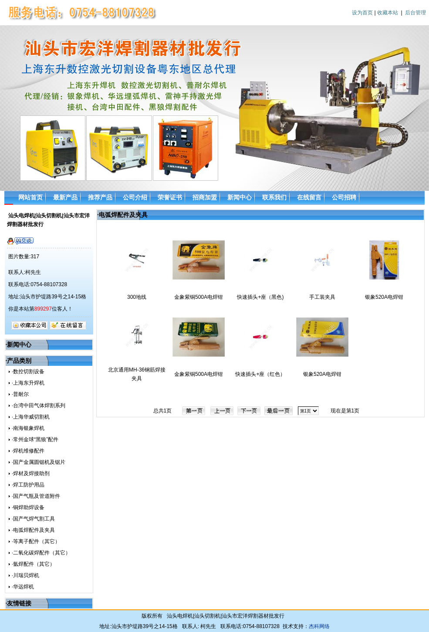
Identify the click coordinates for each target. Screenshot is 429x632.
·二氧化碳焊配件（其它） (41, 553)
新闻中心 (239, 197)
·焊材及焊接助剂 (31, 473)
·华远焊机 (23, 587)
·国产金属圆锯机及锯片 (38, 462)
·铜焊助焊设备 (28, 507)
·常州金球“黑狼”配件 (35, 439)
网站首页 (30, 197)
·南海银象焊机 (28, 428)
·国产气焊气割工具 (33, 519)
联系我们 (274, 197)
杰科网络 (319, 626)
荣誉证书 (170, 197)
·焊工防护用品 (28, 485)
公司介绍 (135, 197)
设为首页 (362, 13)
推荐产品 (100, 197)
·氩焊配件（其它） (33, 564)
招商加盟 (205, 197)
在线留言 (309, 197)
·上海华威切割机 (31, 417)
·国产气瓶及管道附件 (36, 496)
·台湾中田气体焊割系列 (38, 405)
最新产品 (65, 197)
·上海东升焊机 (28, 383)
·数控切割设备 (28, 371)
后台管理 (415, 13)
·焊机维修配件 (28, 451)
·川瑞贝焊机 (25, 575)
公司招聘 (344, 197)
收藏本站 (387, 13)
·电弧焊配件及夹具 (33, 530)
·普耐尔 (20, 394)
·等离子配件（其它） (36, 541)
